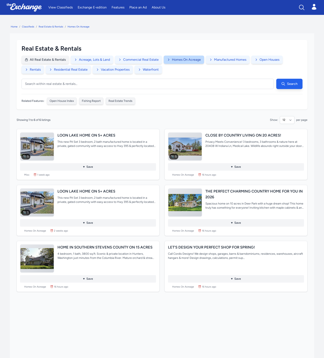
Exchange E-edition (92, 7)
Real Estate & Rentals (51, 26)
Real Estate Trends (120, 101)
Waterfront (148, 69)
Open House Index (62, 101)
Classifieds (28, 26)
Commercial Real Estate (138, 60)
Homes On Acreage (78, 26)
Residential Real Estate (68, 69)
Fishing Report (91, 101)
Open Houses (267, 60)
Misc (26, 174)
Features (118, 7)
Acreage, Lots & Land (92, 60)
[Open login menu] (314, 7)
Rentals (33, 69)
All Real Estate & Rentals (45, 60)
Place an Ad (138, 7)
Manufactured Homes (227, 60)
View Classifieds (60, 7)
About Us (158, 7)
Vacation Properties (113, 69)
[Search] (302, 7)
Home (14, 26)
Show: (274, 120)
